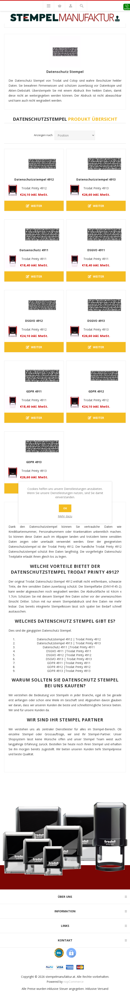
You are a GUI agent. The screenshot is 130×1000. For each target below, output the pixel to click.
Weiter (34, 206)
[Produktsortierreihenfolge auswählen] (74, 135)
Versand (103, 989)
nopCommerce (73, 982)
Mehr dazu (65, 516)
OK (65, 508)
